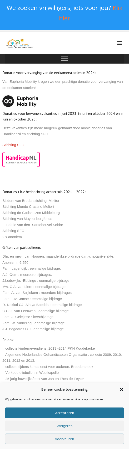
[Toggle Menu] (64, 59)
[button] (121, 392)
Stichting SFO (13, 145)
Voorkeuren (64, 442)
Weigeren (65, 429)
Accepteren (64, 416)
